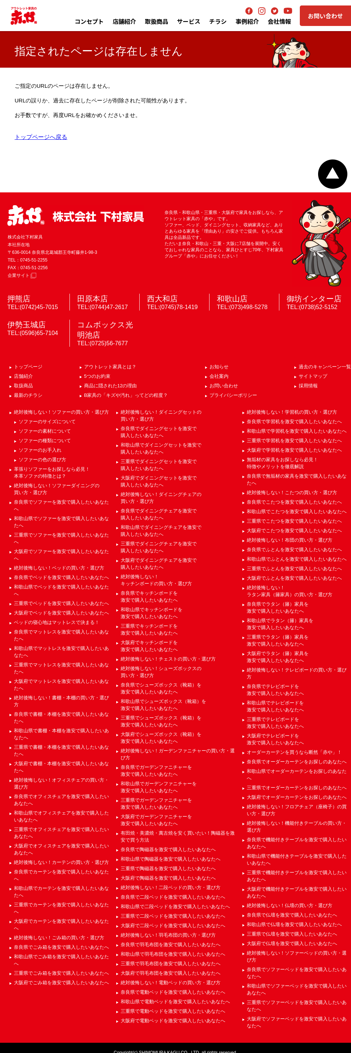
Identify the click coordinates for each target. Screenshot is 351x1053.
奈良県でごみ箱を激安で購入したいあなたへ (61, 947)
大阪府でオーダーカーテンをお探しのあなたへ (297, 797)
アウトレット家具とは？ (110, 366)
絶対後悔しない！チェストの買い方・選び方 (168, 659)
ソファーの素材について (45, 431)
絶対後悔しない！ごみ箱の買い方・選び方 (59, 937)
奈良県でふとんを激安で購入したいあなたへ (294, 549)
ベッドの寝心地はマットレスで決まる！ (56, 622)
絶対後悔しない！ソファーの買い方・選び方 (61, 412)
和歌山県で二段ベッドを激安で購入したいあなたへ (175, 906)
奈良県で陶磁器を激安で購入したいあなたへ (168, 849)
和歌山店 (232, 298)
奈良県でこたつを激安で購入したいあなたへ (294, 502)
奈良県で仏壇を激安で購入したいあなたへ (292, 915)
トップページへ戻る (41, 137)
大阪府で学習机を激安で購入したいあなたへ (294, 450)
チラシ (218, 21)
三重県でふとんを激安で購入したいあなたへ (294, 568)
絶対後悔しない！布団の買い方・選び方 (289, 540)
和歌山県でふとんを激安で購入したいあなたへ (297, 559)
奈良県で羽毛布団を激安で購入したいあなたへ (170, 944)
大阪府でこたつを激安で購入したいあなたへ (294, 530)
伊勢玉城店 (26, 324)
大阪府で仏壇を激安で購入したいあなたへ (292, 943)
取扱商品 (23, 385)
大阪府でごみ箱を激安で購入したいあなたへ (61, 982)
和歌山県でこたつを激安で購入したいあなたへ (297, 511)
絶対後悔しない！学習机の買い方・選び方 (292, 412)
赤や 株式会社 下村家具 (75, 215)
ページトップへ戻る (332, 174)
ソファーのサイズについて (47, 421)
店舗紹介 (124, 21)
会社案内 (219, 376)
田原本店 (92, 298)
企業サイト (22, 275)
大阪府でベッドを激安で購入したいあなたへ (61, 613)
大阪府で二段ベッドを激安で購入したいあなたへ (173, 925)
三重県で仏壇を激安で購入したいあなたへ (292, 934)
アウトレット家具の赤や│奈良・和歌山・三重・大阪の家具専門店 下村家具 (23, 16)
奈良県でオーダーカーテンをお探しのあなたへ (297, 761)
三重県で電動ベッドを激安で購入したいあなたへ (173, 1011)
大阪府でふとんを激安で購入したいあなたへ (294, 578)
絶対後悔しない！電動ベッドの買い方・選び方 (170, 982)
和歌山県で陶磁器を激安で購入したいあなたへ (170, 859)
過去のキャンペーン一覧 (325, 366)
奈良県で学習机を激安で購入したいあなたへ (294, 421)
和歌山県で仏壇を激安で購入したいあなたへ (294, 924)
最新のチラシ (28, 395)
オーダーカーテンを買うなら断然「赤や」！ (294, 752)
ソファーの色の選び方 (42, 459)
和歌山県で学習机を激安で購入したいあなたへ (297, 431)
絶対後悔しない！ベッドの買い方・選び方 (59, 568)
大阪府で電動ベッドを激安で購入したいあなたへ (173, 1020)
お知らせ (219, 366)
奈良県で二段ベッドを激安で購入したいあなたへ (173, 897)
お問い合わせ (325, 15)
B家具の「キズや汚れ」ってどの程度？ (126, 395)
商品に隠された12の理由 (110, 385)
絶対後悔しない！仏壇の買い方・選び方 (289, 905)
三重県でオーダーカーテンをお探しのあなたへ (297, 787)
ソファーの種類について (45, 440)
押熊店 (18, 298)
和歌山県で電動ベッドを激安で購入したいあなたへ (175, 1001)
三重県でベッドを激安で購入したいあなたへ (61, 603)
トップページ (28, 366)
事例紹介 (247, 21)
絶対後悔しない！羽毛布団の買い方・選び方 (168, 935)
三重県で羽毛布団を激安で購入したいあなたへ (170, 963)
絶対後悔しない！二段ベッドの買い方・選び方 (170, 887)
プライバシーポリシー (233, 395)
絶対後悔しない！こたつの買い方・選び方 (292, 492)
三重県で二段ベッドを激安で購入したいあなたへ (173, 916)
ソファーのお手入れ (40, 450)
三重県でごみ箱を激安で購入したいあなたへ (61, 973)
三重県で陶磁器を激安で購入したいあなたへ (168, 868)
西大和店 (162, 298)
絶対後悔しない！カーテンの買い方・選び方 (61, 862)
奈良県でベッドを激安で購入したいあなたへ (61, 577)
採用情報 (308, 385)
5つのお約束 (97, 376)
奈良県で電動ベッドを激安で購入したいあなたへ (173, 992)
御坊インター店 (314, 298)
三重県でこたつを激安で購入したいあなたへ (294, 521)
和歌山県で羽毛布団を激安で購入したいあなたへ (173, 954)
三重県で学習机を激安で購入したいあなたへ (294, 440)
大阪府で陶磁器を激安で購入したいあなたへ (168, 878)
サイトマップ (313, 376)
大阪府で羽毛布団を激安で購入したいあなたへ (170, 973)
